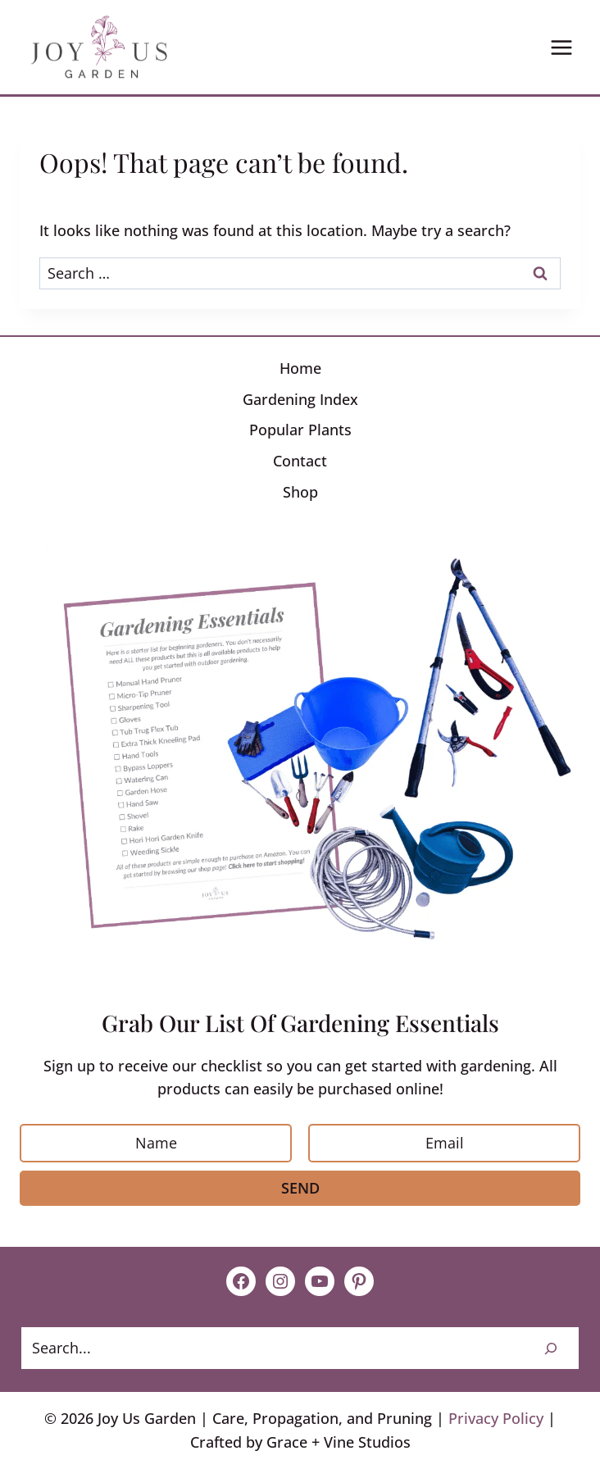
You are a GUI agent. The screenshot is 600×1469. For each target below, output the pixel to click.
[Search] (550, 1348)
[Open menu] (561, 47)
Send (300, 1188)
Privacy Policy (495, 1418)
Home (300, 368)
